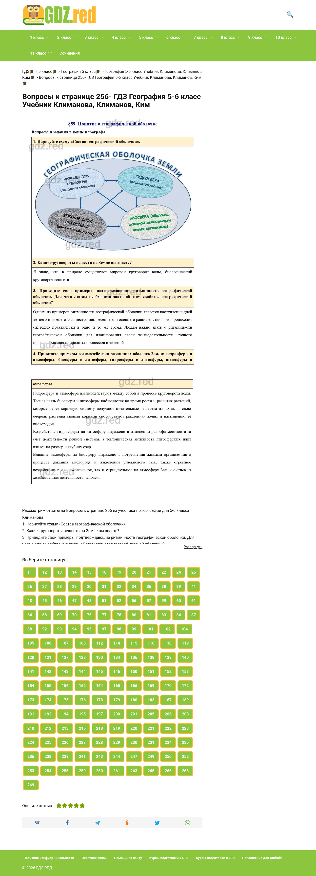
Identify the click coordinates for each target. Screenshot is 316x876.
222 (168, 728)
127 (65, 657)
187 (168, 700)
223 (185, 728)
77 (104, 615)
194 (65, 714)
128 (82, 657)
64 (29, 615)
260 (99, 771)
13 (59, 572)
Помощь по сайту (128, 858)
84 (179, 615)
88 (29, 629)
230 (133, 742)
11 (29, 572)
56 (134, 600)
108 (82, 643)
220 (133, 728)
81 (149, 615)
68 (44, 615)
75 (89, 615)
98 (119, 629)
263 (133, 771)
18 (104, 572)
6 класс (173, 37)
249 (151, 756)
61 (193, 600)
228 (99, 742)
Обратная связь (94, 858)
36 (149, 586)
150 (133, 671)
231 (151, 742)
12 (44, 572)
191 (30, 714)
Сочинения (69, 53)
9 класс (255, 37)
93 (59, 629)
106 (48, 643)
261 (116, 771)
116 (151, 643)
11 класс (38, 53)
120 (30, 657)
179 (116, 700)
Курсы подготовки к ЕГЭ (215, 858)
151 (151, 671)
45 (44, 600)
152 (168, 671)
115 (133, 643)
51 (104, 600)
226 (65, 742)
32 (119, 586)
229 (116, 742)
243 (99, 756)
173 (30, 700)
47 (74, 600)
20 (134, 572)
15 (89, 572)
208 (185, 714)
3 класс (91, 37)
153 (185, 671)
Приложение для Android (262, 858)
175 (65, 700)
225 (48, 742)
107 (65, 643)
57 (149, 600)
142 (48, 671)
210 (30, 728)
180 (133, 700)
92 (44, 629)
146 (116, 671)
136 (133, 657)
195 (82, 714)
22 (163, 572)
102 (167, 629)
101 (150, 629)
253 (30, 771)
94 (74, 629)
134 (116, 657)
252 (185, 756)
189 (185, 700)
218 (99, 728)
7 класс (200, 37)
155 (48, 685)
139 (168, 657)
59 (163, 600)
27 (44, 586)
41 (193, 586)
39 (179, 586)
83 (163, 615)
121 (48, 657)
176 (82, 700)
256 (65, 771)
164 (99, 685)
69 (59, 615)
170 (168, 685)
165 (116, 685)
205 (151, 714)
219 (116, 728)
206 (168, 714)
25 (193, 572)
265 (151, 771)
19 (119, 572)
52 (119, 600)
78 (119, 615)
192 (48, 714)
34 (134, 586)
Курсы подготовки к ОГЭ (169, 858)
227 (82, 742)
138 (151, 657)
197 (99, 714)
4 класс (119, 37)
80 (134, 615)
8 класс (228, 37)
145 (99, 671)
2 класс (64, 37)
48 (89, 600)
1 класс (37, 37)
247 (133, 756)
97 (104, 629)
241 (82, 756)
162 (82, 685)
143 (65, 671)
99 (134, 629)
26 (29, 586)
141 (30, 671)
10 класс (284, 37)
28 (59, 586)
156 (65, 685)
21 (149, 572)
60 (179, 600)
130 (99, 657)
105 (30, 643)
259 (82, 771)
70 (74, 615)
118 (168, 643)
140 (185, 657)
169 (151, 685)
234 (168, 742)
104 (184, 629)
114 (116, 643)
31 (104, 586)
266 (168, 771)
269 (30, 785)
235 (185, 742)
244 (116, 756)
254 (48, 771)
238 (48, 756)
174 (48, 700)
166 (133, 685)
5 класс (146, 37)
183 (151, 700)
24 (179, 572)
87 (193, 615)
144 (82, 671)
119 (185, 643)
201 (133, 714)
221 (151, 728)
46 (59, 600)
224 (30, 742)
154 (30, 685)
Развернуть (193, 547)
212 (48, 728)
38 (163, 586)
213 (65, 728)
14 (74, 572)
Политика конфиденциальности (48, 858)
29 (74, 586)
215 (82, 728)
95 (89, 629)
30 (89, 586)
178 (99, 700)
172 (185, 685)
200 (116, 714)
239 (65, 756)
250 (168, 756)
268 (185, 771)
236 (30, 756)
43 (29, 600)
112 (99, 643)
